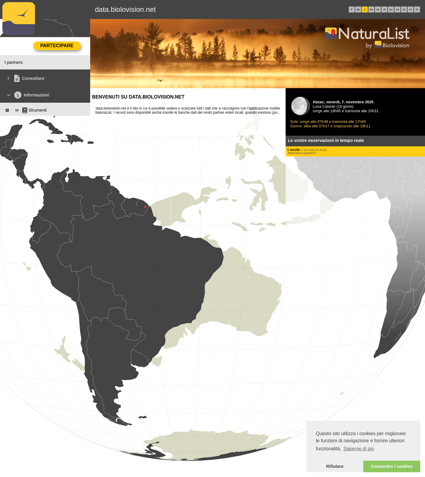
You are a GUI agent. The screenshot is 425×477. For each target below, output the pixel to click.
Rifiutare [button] (334, 466)
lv (417, 9)
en (371, 9)
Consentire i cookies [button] (392, 466)
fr (352, 9)
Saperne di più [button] (358, 448)
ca (397, 9)
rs (410, 9)
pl (404, 9)
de (358, 9)
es (377, 9)
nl (384, 9)
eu (390, 9)
